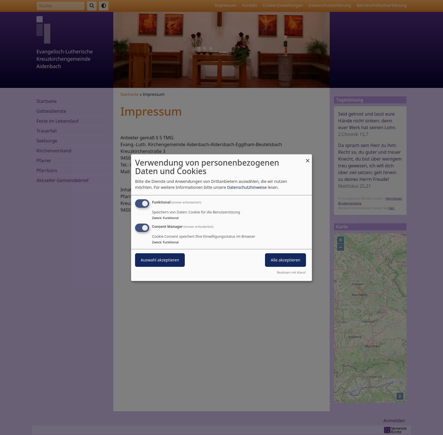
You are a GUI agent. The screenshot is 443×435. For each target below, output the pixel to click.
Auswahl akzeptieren (160, 260)
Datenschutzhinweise (247, 187)
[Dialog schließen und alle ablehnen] (307, 157)
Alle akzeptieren (285, 260)
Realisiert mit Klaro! (291, 272)
